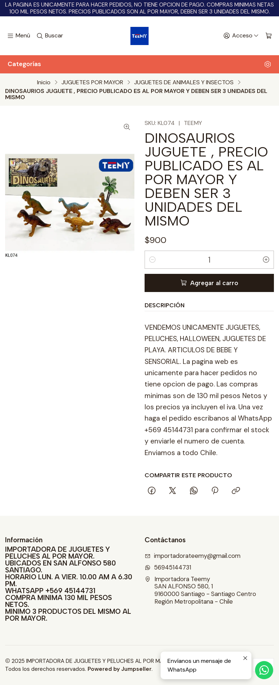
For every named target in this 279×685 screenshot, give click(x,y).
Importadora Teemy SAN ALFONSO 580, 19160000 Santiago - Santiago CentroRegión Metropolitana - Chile (200, 590)
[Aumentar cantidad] (266, 259)
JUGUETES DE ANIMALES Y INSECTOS (184, 82)
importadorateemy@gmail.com (192, 556)
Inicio (43, 82)
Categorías (139, 64)
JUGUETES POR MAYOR (92, 82)
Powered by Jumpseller (119, 669)
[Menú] (18, 36)
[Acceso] (241, 36)
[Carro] (268, 36)
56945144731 (168, 567)
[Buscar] (50, 36)
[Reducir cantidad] (152, 259)
